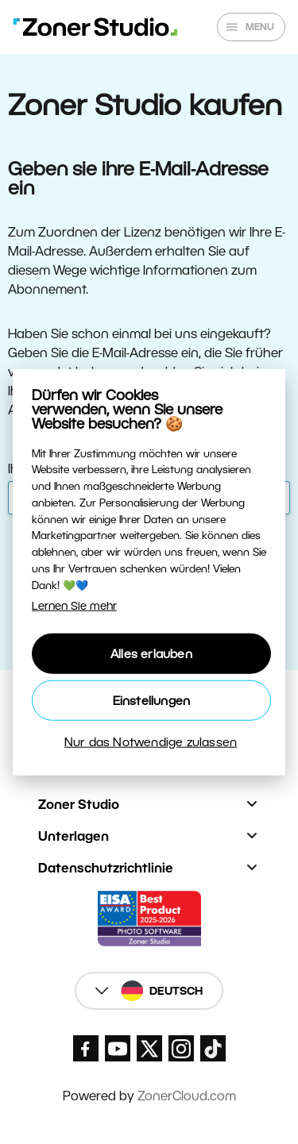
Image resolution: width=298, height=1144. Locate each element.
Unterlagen (73, 836)
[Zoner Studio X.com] (149, 1048)
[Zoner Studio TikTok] (213, 1048)
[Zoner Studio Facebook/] (86, 1048)
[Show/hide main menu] (251, 27)
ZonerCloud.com (186, 1096)
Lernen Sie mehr (74, 605)
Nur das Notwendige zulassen (150, 741)
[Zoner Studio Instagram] (181, 1048)
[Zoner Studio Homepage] (95, 27)
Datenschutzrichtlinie (105, 868)
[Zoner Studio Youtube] (118, 1048)
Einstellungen (152, 700)
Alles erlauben (151, 653)
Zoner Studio (78, 804)
